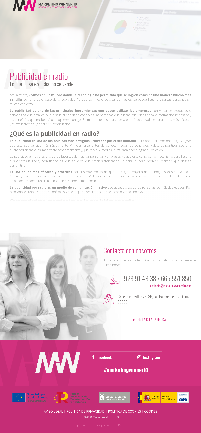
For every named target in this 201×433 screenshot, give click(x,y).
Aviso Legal (53, 411)
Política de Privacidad (85, 411)
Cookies (150, 411)
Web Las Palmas (117, 425)
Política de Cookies (124, 411)
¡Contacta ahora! (150, 319)
